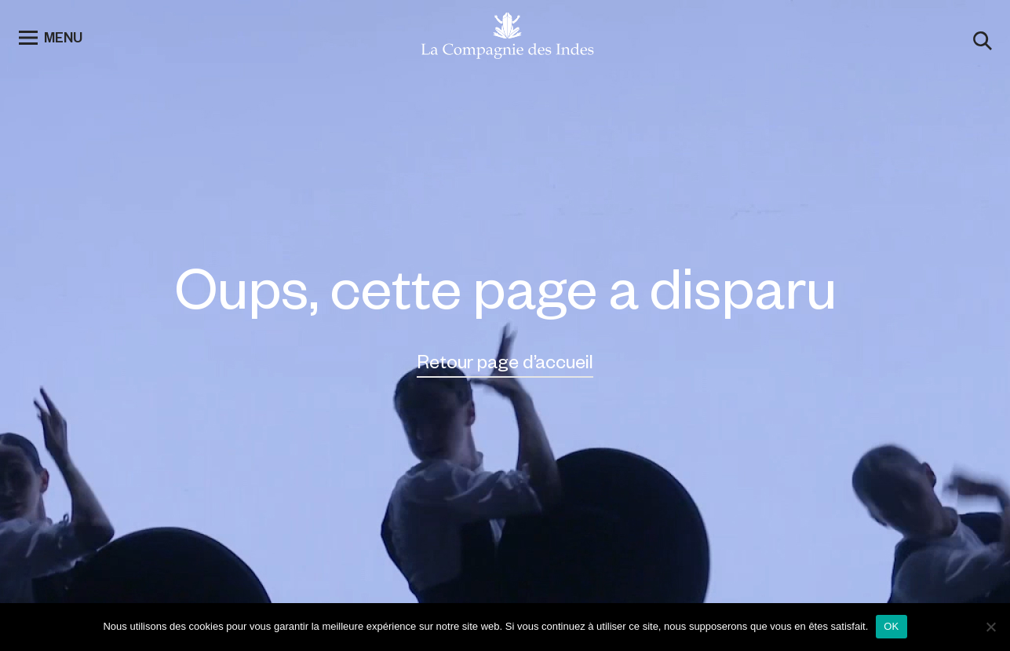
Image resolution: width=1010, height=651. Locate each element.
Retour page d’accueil (505, 361)
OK (891, 626)
